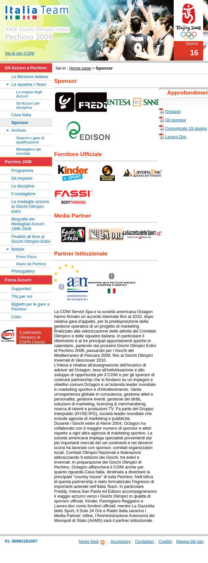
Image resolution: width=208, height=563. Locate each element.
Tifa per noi (21, 296)
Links (16, 316)
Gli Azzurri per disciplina (28, 105)
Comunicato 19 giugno (186, 128)
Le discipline (22, 186)
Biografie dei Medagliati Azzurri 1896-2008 (27, 224)
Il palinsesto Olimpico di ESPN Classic (32, 337)
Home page (80, 68)
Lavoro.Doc (175, 136)
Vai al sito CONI (19, 53)
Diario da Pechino (31, 264)
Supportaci (21, 288)
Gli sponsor (175, 120)
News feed (89, 541)
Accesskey (120, 541)
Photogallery (23, 271)
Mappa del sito (189, 541)
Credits (165, 541)
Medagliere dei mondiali (28, 151)
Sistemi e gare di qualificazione (30, 140)
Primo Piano (26, 256)
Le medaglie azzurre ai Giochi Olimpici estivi (30, 206)
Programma (22, 170)
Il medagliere (23, 193)
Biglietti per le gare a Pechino (30, 306)
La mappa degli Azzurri (29, 94)
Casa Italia (21, 114)
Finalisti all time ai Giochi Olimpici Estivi (30, 239)
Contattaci (144, 541)
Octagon (173, 111)
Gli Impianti (21, 178)
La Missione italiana (29, 76)
